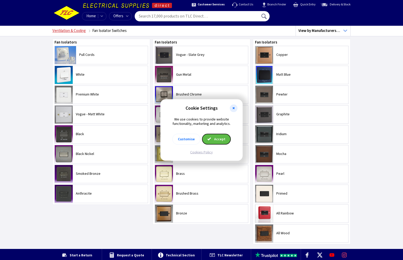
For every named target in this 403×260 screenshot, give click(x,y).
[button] (233, 108)
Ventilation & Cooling (69, 30)
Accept (216, 139)
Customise (186, 139)
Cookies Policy (201, 152)
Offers (121, 16)
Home (91, 16)
